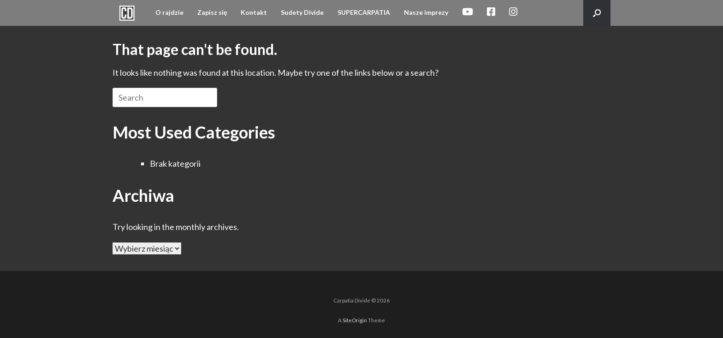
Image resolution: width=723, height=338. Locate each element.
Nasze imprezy (426, 12)
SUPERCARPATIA (364, 12)
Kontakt (254, 12)
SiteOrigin (355, 320)
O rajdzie (169, 12)
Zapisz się (212, 12)
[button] (596, 13)
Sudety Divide (302, 12)
